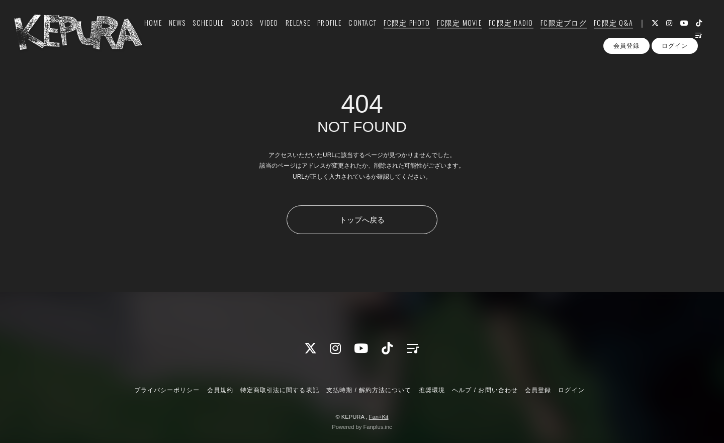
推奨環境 (432, 390)
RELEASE (292, 28)
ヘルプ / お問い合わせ (484, 390)
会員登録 (626, 59)
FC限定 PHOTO (401, 28)
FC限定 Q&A (607, 28)
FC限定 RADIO (505, 28)
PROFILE (324, 28)
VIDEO (263, 28)
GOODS (236, 28)
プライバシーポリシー (167, 390)
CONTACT (357, 28)
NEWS (171, 28)
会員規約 (220, 390)
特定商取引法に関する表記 (279, 390)
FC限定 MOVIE (453, 28)
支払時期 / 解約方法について (369, 390)
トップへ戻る (362, 219)
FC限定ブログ (558, 28)
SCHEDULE (202, 28)
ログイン (675, 59)
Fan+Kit (379, 417)
